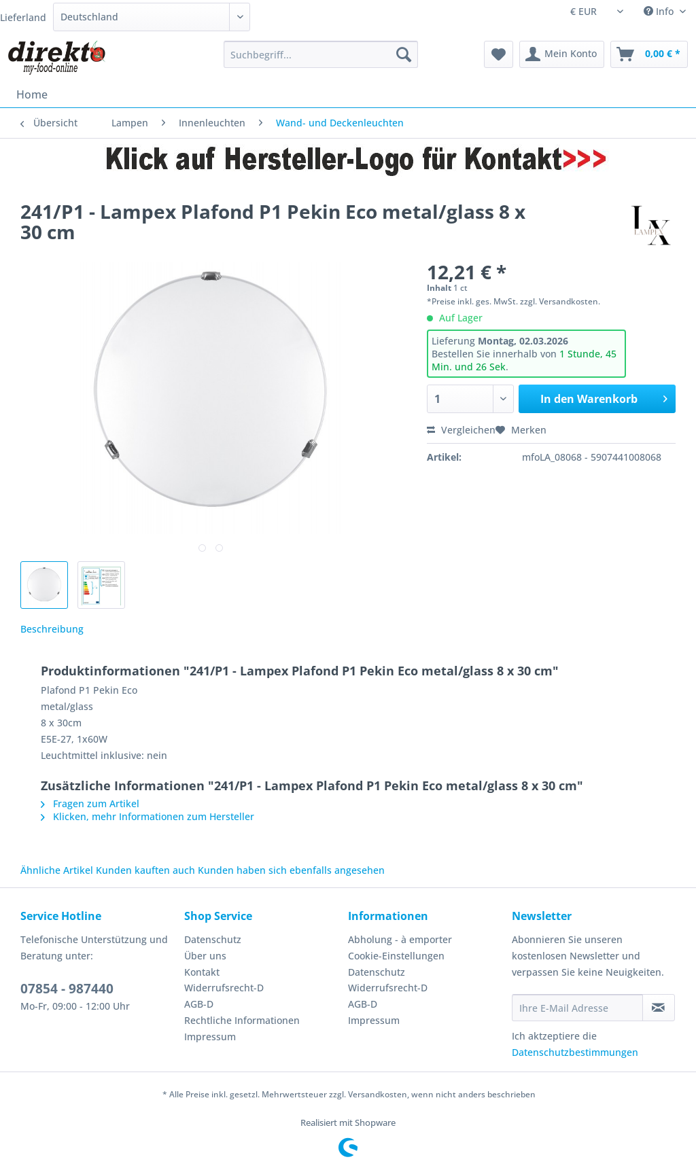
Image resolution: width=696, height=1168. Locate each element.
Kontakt (202, 972)
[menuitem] (321, 61)
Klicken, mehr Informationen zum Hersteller (147, 816)
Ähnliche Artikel (56, 870)
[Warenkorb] (649, 54)
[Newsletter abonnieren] (658, 1007)
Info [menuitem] (660, 11)
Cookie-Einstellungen (396, 955)
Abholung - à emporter (400, 939)
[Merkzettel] (498, 54)
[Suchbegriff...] (321, 54)
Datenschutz (212, 939)
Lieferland (23, 17)
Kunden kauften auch (145, 870)
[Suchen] (403, 54)
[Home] (32, 94)
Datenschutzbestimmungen (575, 1052)
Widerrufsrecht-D (224, 987)
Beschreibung (52, 628)
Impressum (210, 1036)
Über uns (205, 955)
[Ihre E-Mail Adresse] (577, 1007)
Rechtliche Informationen (242, 1020)
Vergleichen (461, 429)
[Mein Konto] (561, 54)
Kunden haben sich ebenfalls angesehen (291, 870)
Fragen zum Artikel (90, 803)
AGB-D (198, 1003)
